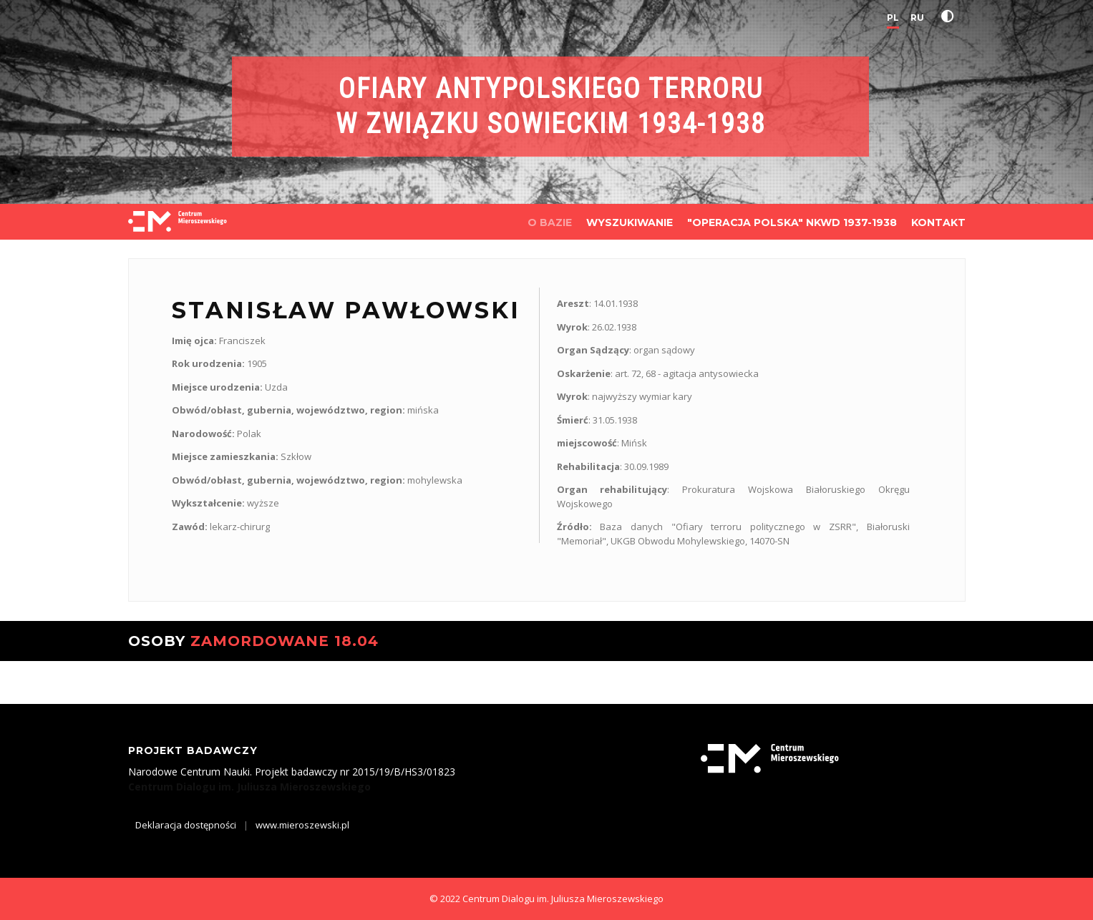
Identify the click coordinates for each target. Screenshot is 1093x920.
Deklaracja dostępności (185, 824)
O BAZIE (550, 222)
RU (917, 17)
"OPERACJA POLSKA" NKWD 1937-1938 (792, 222)
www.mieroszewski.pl (302, 824)
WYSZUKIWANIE (629, 222)
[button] (951, 16)
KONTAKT (938, 222)
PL (893, 17)
